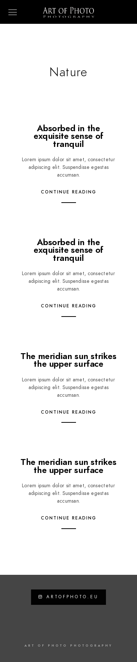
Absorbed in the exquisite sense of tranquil (68, 136)
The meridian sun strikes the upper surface (68, 360)
